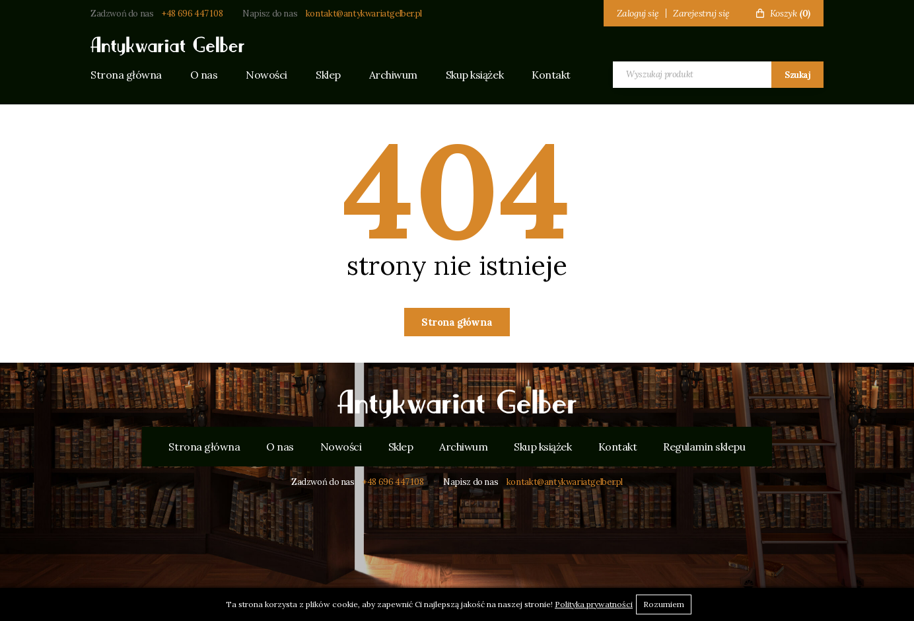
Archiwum (393, 74)
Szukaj (797, 75)
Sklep (328, 74)
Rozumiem (663, 604)
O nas (204, 74)
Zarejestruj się (701, 13)
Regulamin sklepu (704, 446)
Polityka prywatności (594, 604)
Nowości (266, 74)
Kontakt (551, 74)
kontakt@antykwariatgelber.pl (364, 13)
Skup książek (474, 74)
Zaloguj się (638, 13)
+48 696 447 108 (192, 13)
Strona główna (126, 74)
